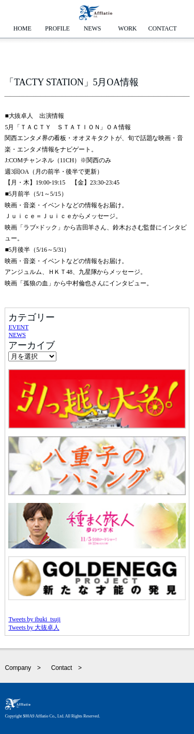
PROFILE (57, 28)
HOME (22, 28)
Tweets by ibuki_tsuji (34, 619)
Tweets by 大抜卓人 (33, 627)
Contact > (66, 667)
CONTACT (162, 28)
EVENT (18, 327)
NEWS (92, 28)
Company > (22, 667)
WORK (127, 28)
